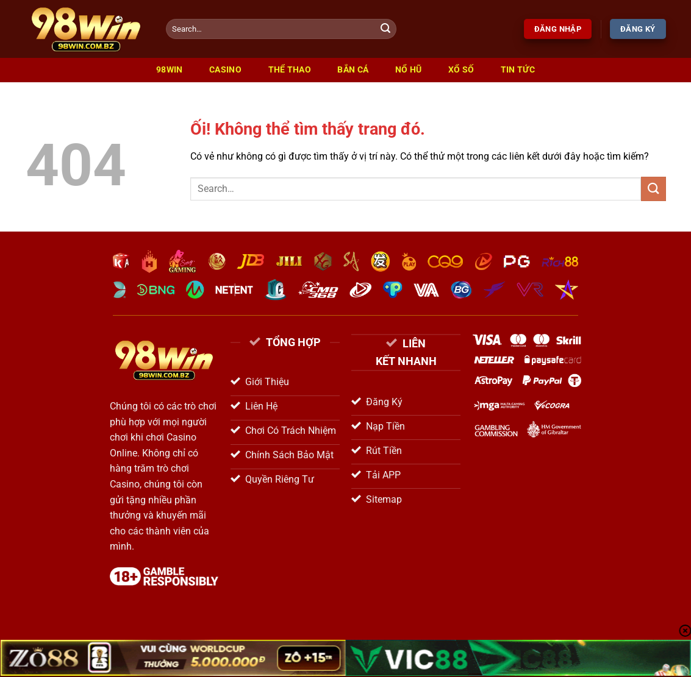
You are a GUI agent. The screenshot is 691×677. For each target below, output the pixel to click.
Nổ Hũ (408, 70)
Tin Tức (518, 70)
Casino (225, 70)
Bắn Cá (352, 70)
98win (169, 70)
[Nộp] (385, 29)
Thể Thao (289, 70)
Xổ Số (461, 70)
